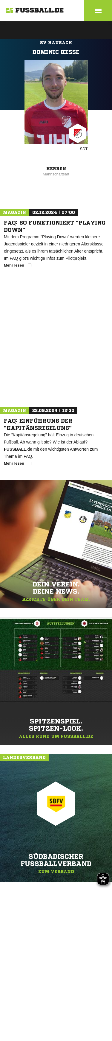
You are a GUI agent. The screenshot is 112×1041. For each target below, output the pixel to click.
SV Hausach (56, 43)
